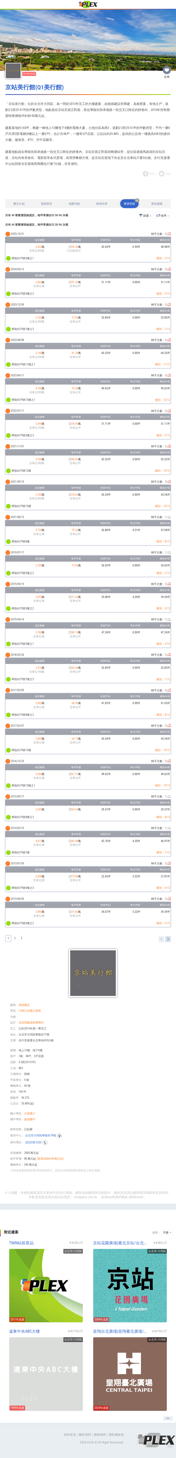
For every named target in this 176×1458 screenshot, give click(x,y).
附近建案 (157, 203)
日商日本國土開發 (30, 1010)
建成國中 (29, 1119)
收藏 (167, 68)
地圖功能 (74, 203)
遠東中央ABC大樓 (24, 1331)
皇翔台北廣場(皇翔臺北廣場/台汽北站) (121, 1331)
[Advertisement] (88, 188)
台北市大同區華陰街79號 (40, 1135)
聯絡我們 (100, 1434)
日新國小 (29, 1113)
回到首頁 (70, 1434)
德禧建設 (24, 1005)
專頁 (152, 173)
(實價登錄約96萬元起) (50, 1158)
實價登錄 (131, 202)
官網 (168, 173)
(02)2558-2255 (33, 1142)
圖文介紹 (19, 203)
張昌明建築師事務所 (31, 1022)
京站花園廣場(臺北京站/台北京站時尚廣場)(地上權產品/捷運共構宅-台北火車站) (121, 1243)
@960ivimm (136, 1197)
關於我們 (85, 1434)
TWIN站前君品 (21, 1243)
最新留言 (46, 203)
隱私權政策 (116, 1434)
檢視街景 (101, 203)
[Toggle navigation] (5, 5)
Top (170, 1444)
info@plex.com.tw (85, 1197)
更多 (168, 1418)
